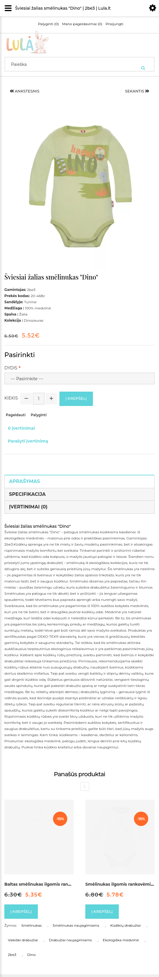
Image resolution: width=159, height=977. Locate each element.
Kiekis (11, 398)
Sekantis (135, 92)
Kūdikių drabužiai (125, 928)
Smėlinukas (31, 928)
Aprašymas (24, 482)
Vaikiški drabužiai (23, 942)
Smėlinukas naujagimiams (76, 928)
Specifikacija (27, 495)
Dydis (10, 368)
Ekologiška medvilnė (121, 942)
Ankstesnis (26, 92)
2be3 (12, 957)
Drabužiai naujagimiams (70, 942)
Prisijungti (114, 24)
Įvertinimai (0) (28, 508)
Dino (31, 957)
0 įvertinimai (21, 429)
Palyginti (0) (48, 24)
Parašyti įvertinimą (28, 442)
